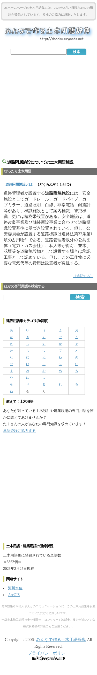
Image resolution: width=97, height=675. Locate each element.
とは (18, 184)
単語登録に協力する (19, 431)
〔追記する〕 (83, 276)
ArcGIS (14, 595)
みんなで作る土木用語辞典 (61, 639)
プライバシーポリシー (48, 653)
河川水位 (15, 588)
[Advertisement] (48, 105)
